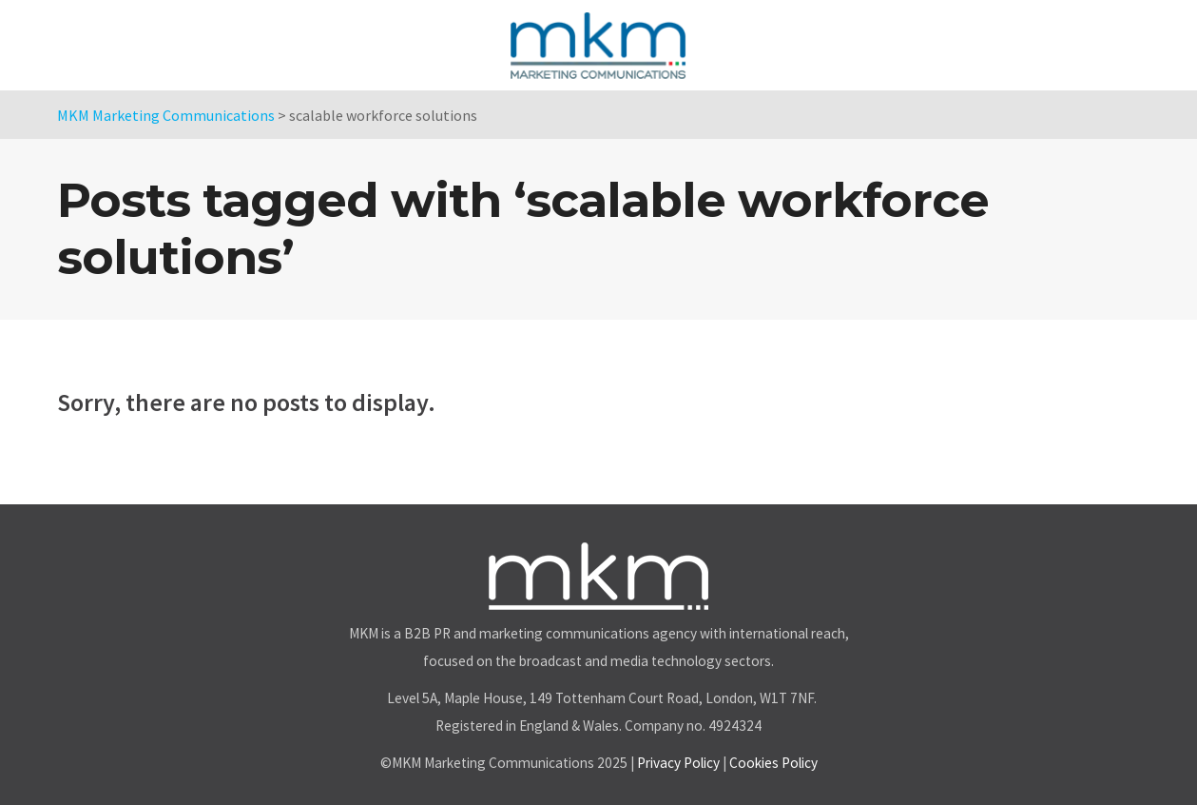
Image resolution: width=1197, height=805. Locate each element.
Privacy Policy (678, 763)
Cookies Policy (773, 763)
